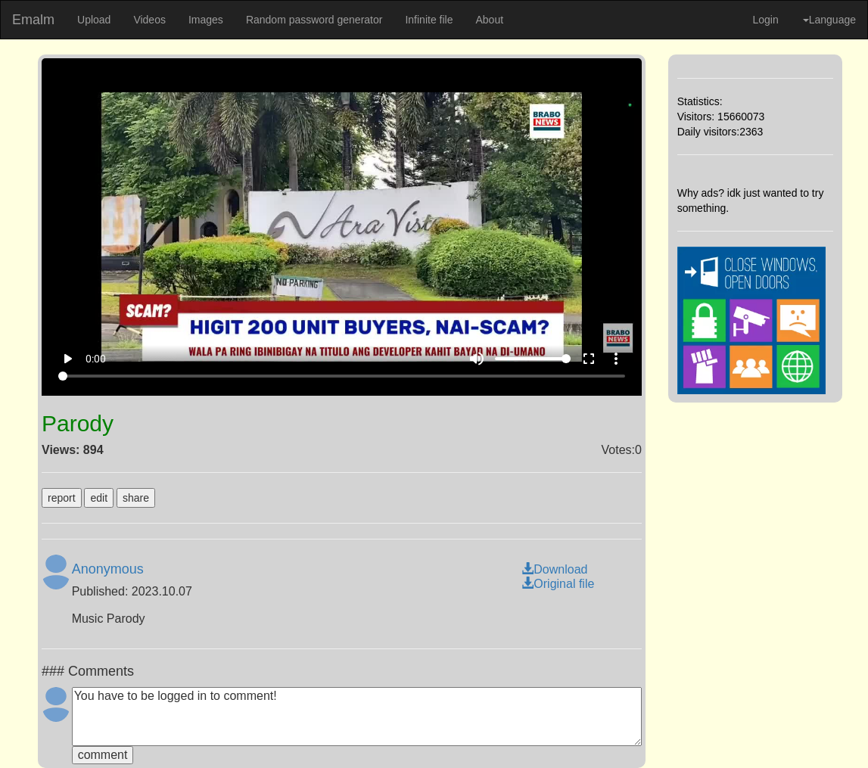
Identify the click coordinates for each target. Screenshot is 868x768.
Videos (149, 20)
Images (205, 20)
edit (98, 498)
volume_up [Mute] (477, 359)
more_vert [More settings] (616, 359)
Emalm (33, 19)
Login (765, 20)
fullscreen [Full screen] (589, 359)
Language (829, 20)
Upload (93, 20)
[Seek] (341, 376)
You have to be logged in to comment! (357, 716)
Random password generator (314, 20)
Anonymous (108, 569)
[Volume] (533, 358)
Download (554, 569)
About (489, 20)
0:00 (96, 359)
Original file (557, 583)
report (62, 498)
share (136, 498)
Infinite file (429, 20)
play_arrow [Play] (67, 359)
